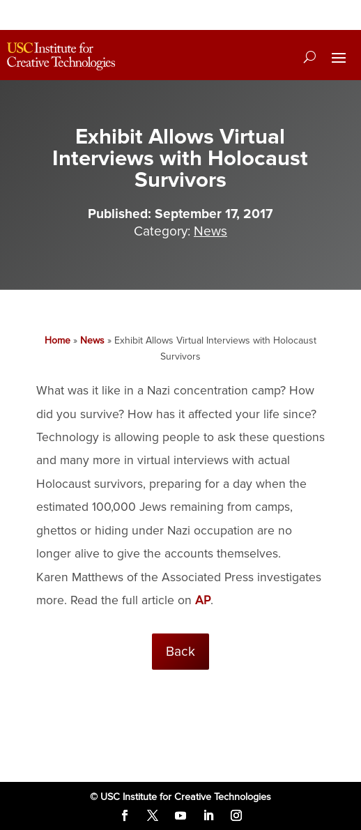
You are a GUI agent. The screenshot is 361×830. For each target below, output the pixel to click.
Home (57, 340)
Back (180, 651)
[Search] (310, 56)
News (210, 231)
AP (202, 600)
